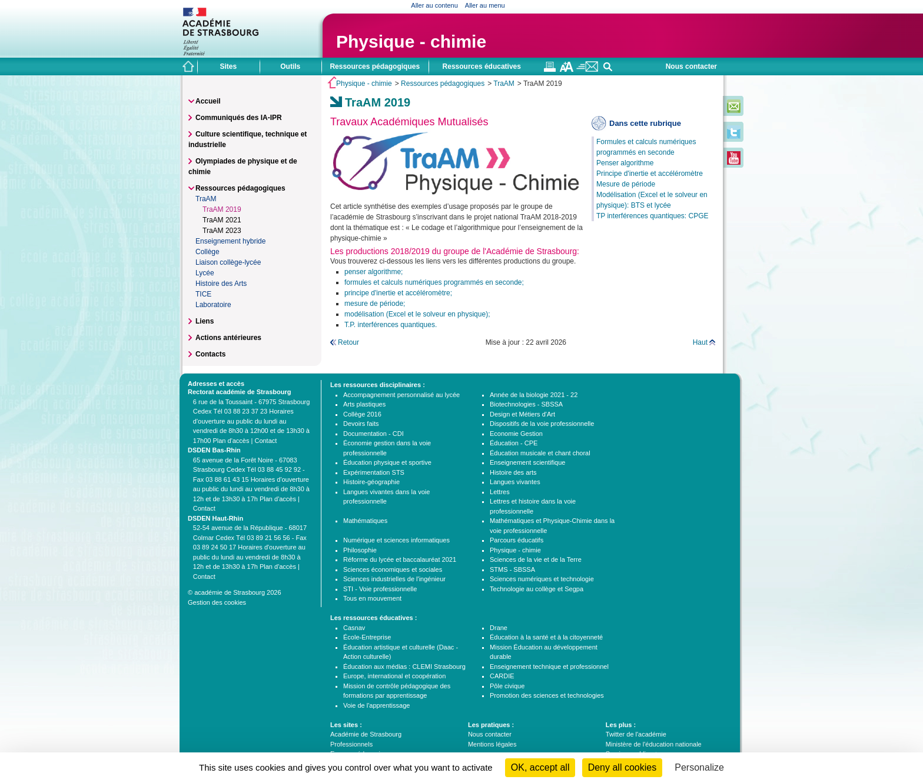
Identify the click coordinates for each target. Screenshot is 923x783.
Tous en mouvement (372, 598)
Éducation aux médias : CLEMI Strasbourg (404, 666)
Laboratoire (213, 305)
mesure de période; (374, 303)
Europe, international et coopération (394, 675)
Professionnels (351, 744)
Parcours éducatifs (516, 540)
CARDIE (502, 675)
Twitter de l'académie (636, 734)
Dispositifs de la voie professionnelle (542, 423)
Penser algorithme (624, 163)
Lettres (500, 491)
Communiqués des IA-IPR (238, 118)
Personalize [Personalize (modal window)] (699, 767)
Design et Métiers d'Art (522, 414)
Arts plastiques (364, 404)
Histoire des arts (513, 472)
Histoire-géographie (371, 481)
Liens (204, 321)
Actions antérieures (228, 338)
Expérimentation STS (373, 472)
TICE (203, 294)
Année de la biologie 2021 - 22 (533, 394)
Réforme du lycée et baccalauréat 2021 (399, 559)
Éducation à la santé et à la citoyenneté (546, 637)
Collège (207, 252)
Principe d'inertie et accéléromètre (649, 173)
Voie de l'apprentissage (376, 705)
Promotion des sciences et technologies (547, 695)
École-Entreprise (367, 637)
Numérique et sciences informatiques (396, 540)
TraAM (503, 83)
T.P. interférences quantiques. (390, 325)
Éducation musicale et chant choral (540, 453)
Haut (700, 342)
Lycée (204, 273)
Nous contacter (691, 66)
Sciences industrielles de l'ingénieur (394, 578)
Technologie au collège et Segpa (536, 588)
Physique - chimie (411, 41)
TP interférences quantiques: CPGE (652, 216)
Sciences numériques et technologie (542, 578)
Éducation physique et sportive (387, 462)
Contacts (210, 354)
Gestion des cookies (217, 602)
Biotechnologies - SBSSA (526, 404)
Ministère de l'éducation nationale (654, 744)
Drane (498, 627)
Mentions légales (492, 744)
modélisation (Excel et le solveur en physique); (417, 314)
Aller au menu (485, 5)
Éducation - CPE (513, 443)
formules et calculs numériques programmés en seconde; (434, 282)
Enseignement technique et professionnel (549, 666)
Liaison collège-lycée (228, 262)
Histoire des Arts (221, 283)
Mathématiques (365, 520)
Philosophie (360, 550)
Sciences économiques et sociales (392, 569)
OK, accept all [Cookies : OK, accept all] (540, 767)
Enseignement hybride (230, 241)
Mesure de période (625, 184)
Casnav (354, 627)
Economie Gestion (516, 433)
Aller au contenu (434, 5)
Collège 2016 (362, 414)
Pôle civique (507, 685)
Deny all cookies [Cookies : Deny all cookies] (622, 767)
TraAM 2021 (221, 220)
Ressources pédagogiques (442, 83)
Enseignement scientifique (527, 462)
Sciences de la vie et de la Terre (536, 559)
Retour (348, 342)
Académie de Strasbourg (365, 734)
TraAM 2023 (221, 230)
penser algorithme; (373, 272)
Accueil (208, 101)
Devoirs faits (361, 423)
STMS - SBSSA (512, 569)
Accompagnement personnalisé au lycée (401, 394)
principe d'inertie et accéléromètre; (398, 293)
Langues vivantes (515, 481)
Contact (265, 440)
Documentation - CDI (373, 433)
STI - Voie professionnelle (380, 588)
